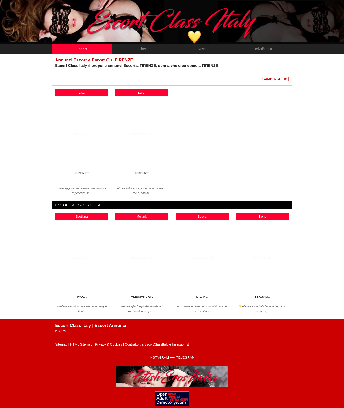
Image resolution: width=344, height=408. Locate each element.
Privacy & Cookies (108, 344)
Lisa (82, 92)
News (202, 49)
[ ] (275, 79)
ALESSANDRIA (142, 296)
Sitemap (61, 344)
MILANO (202, 296)
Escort (82, 49)
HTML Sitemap (81, 344)
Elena (262, 216)
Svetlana (82, 216)
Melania (141, 216)
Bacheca (142, 49)
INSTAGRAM (159, 357)
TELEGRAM (185, 357)
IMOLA (81, 296)
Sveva (202, 216)
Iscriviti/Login (262, 49)
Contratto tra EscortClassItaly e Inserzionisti (157, 344)
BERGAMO (262, 296)
